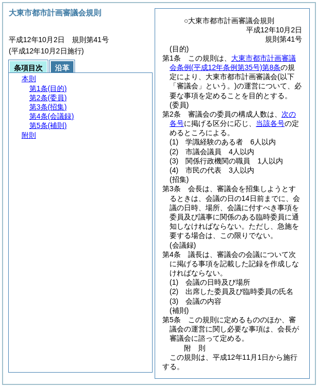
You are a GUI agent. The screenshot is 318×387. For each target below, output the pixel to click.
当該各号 (270, 123)
